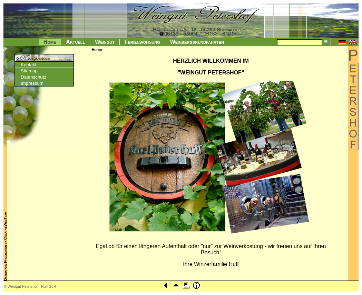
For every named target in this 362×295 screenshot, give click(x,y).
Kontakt (28, 64)
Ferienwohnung (142, 42)
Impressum (32, 83)
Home (49, 42)
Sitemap (29, 70)
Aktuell (75, 42)
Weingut (105, 42)
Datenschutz (33, 77)
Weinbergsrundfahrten (197, 42)
